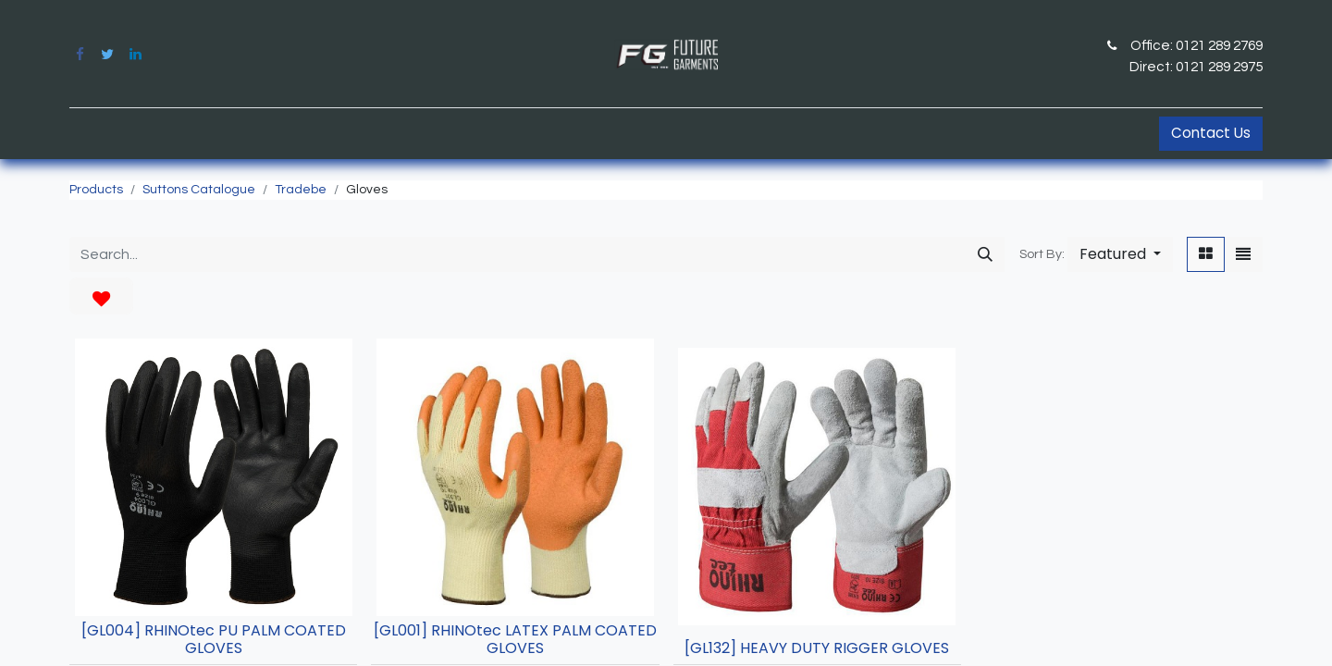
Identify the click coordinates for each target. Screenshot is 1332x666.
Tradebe (301, 189)
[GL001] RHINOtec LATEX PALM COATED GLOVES (515, 639)
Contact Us (1211, 132)
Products (96, 189)
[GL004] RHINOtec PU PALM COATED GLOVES (213, 639)
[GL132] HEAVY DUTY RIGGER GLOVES (816, 648)
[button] (1120, 254)
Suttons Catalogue (198, 189)
